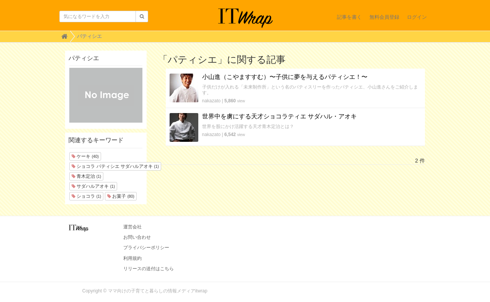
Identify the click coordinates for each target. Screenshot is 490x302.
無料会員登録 (384, 17)
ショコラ (86, 196)
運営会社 (132, 227)
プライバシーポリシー (146, 247)
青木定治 (86, 176)
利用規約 (132, 258)
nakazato (211, 100)
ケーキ (85, 156)
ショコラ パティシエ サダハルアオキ (115, 166)
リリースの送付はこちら (148, 268)
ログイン (417, 17)
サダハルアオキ (93, 186)
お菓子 (120, 196)
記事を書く (349, 17)
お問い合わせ (137, 237)
